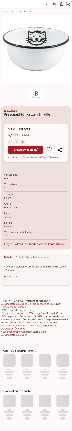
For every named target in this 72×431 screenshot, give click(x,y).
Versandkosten (30, 157)
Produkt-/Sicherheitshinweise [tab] (32, 257)
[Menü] (4, 4)
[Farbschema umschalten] (54, 4)
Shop (4, 11)
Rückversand (52, 157)
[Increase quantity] (23, 142)
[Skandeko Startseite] (22, 4)
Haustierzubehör (21, 11)
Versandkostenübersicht (14, 303)
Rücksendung (39, 303)
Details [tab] (8, 257)
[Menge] (16, 141)
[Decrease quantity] (10, 142)
